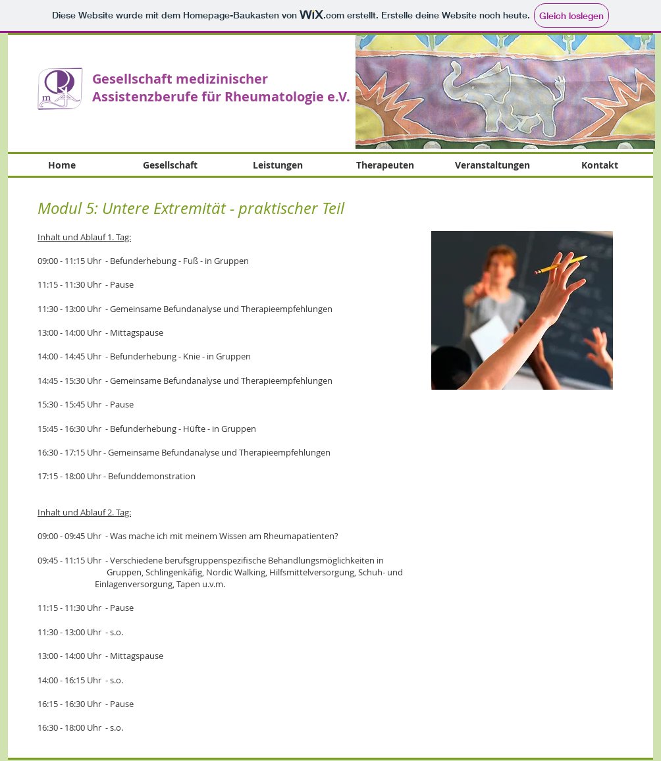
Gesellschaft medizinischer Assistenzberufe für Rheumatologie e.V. (221, 87)
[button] (505, 91)
